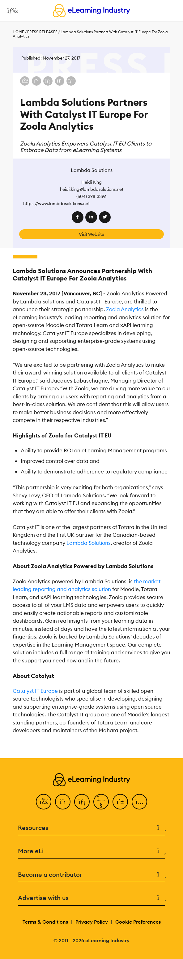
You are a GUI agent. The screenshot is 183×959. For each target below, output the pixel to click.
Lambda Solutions (88, 543)
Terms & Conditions (45, 922)
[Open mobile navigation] (11, 10)
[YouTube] (101, 801)
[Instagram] (139, 801)
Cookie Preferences (138, 922)
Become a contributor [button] (91, 874)
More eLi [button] (91, 851)
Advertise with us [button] (91, 898)
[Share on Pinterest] (71, 81)
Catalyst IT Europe (35, 691)
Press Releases (42, 31)
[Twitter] (62, 801)
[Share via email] (59, 81)
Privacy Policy (91, 922)
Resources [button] (91, 827)
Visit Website (91, 234)
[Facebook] (43, 801)
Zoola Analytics (125, 309)
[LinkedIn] (82, 801)
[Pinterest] (120, 801)
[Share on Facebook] (24, 81)
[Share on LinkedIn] (48, 81)
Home (18, 31)
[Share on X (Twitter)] (36, 81)
